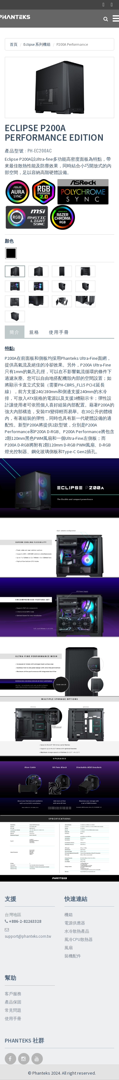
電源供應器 (74, 923)
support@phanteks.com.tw (28, 933)
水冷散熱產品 (76, 931)
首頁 (13, 44)
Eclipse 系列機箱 (36, 44)
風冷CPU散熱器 (78, 939)
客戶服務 (13, 993)
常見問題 (13, 1010)
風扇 (68, 947)
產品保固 (13, 1002)
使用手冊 (59, 331)
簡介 (15, 331)
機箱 (68, 914)
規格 (34, 331)
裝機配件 (72, 956)
